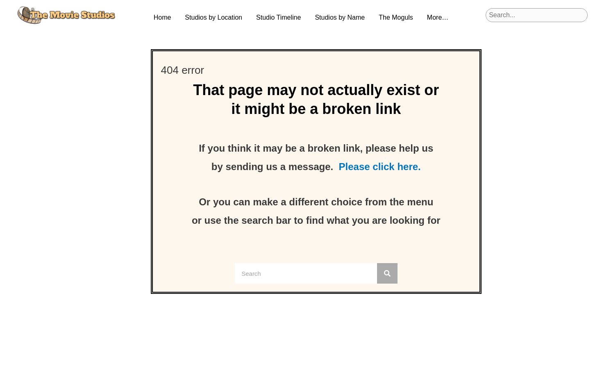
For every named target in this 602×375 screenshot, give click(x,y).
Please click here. (380, 166)
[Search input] (537, 15)
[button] (213, 17)
